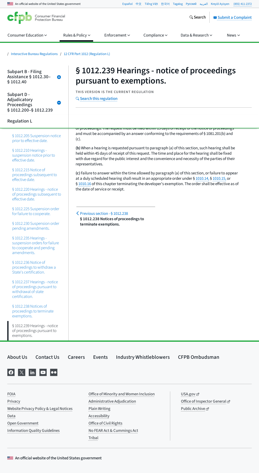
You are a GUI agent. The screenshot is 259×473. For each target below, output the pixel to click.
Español (127, 4)
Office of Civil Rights (105, 423)
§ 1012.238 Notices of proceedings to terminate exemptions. (33, 311)
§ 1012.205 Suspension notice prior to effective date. (36, 138)
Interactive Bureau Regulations (34, 54)
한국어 (165, 4)
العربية (204, 4)
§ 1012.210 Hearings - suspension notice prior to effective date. (33, 155)
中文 (139, 4)
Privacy (13, 401)
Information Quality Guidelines (33, 431)
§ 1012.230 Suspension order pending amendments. (35, 225)
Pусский (191, 4)
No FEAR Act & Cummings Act (113, 431)
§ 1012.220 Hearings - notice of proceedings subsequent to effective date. (36, 194)
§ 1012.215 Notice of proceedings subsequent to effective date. (34, 175)
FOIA (11, 394)
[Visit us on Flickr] (53, 371)
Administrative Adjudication (112, 401)
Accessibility (99, 416)
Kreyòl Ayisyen (220, 4)
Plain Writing (99, 409)
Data (11, 416)
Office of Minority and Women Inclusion (122, 394)
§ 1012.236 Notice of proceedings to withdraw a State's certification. (34, 267)
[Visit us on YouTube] (43, 371)
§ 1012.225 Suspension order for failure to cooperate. (35, 211)
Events (100, 357)
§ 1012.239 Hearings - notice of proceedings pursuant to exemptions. (35, 331)
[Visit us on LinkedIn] (32, 371)
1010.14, (202, 178)
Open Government (22, 423)
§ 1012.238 (104, 213)
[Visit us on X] (21, 371)
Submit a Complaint (232, 17)
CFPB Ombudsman (198, 357)
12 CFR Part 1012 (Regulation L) (87, 54)
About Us (17, 357)
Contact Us (47, 357)
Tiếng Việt (151, 4)
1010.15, (219, 178)
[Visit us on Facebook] (11, 371)
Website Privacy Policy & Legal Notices (39, 409)
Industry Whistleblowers (143, 357)
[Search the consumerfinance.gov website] (197, 17)
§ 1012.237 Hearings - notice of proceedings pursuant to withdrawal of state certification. (35, 289)
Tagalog (178, 4)
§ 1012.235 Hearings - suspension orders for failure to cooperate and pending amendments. (35, 245)
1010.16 (84, 184)
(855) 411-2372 (242, 4)
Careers (76, 357)
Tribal (93, 438)
